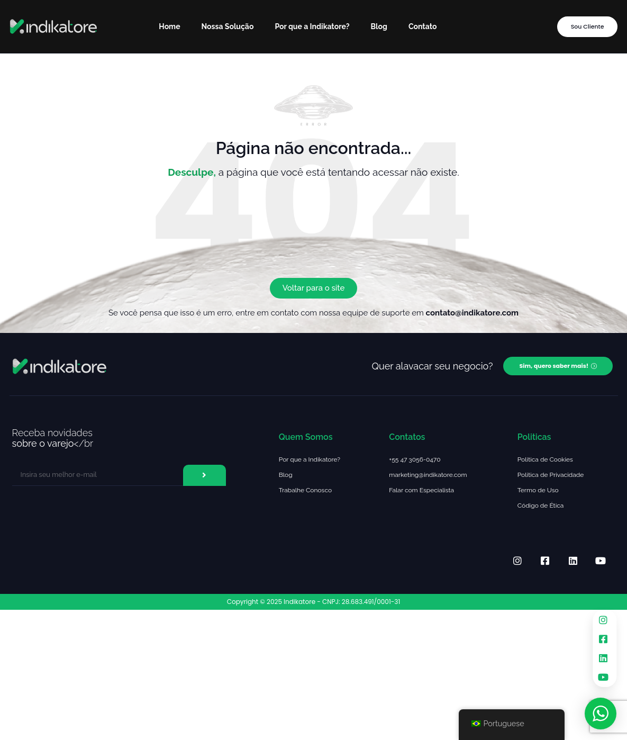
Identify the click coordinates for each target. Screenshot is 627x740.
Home (169, 26)
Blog (379, 26)
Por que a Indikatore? (312, 26)
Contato (422, 26)
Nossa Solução (228, 26)
